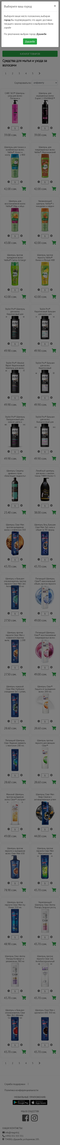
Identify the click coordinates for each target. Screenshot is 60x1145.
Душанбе (30, 41)
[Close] (55, 5)
